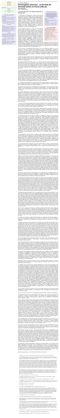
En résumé (9, 4)
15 (37, 213)
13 (54, 182)
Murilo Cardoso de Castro (51, 11)
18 (21, 277)
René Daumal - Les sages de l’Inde (51, 22)
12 (38, 172)
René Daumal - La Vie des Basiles (50, 24)
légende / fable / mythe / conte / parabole (9, 24)
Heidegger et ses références (51, 12)
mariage (9, 32)
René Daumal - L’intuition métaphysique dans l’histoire (49, 35)
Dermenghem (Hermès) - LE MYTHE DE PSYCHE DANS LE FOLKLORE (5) (9, 36)
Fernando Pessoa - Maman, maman (51, 23)
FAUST (3, 25)
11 (21, 170)
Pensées (9, 8)
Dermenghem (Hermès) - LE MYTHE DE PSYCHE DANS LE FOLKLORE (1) (9, 22)
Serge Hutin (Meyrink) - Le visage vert (51, 38)
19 (34, 279)
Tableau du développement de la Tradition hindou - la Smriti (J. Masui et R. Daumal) (51, 21)
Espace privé (9, 5)
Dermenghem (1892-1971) (9, 14)
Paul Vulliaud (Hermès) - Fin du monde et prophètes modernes (51, 33)
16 (29, 239)
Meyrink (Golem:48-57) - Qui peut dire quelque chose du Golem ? (8, 31)
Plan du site (9, 3)
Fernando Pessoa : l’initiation (7, 43)
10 (29, 159)
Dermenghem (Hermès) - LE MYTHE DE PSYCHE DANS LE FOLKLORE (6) (9, 18)
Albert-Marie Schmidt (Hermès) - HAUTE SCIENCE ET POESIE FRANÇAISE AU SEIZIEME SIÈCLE (51, 29)
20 (44, 322)
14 (55, 198)
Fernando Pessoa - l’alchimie (49, 31)
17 (33, 246)
